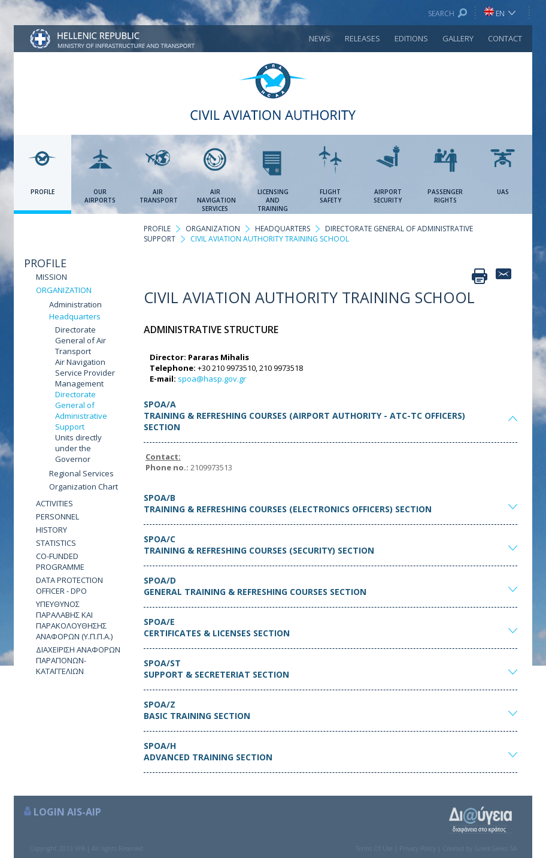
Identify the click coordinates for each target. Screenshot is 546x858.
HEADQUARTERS (282, 228)
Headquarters (75, 316)
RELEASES (362, 38)
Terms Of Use (374, 848)
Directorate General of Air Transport (80, 340)
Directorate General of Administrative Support (81, 410)
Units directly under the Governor (78, 448)
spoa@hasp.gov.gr (212, 378)
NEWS (319, 38)
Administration (75, 304)
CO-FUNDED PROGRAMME (60, 561)
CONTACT (505, 38)
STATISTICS (56, 542)
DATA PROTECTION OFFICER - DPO (69, 585)
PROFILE (45, 263)
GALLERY (458, 38)
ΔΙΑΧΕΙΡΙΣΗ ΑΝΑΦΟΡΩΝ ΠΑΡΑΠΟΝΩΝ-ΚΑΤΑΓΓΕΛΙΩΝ (78, 660)
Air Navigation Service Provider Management (85, 373)
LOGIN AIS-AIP (67, 811)
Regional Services (81, 473)
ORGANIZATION (64, 290)
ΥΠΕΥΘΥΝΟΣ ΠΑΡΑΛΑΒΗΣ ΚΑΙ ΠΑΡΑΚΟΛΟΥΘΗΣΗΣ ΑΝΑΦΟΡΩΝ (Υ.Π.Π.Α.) (74, 620)
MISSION (51, 276)
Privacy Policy (417, 848)
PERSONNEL (57, 516)
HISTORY (51, 529)
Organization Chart (83, 486)
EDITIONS (411, 38)
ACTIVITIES (54, 503)
